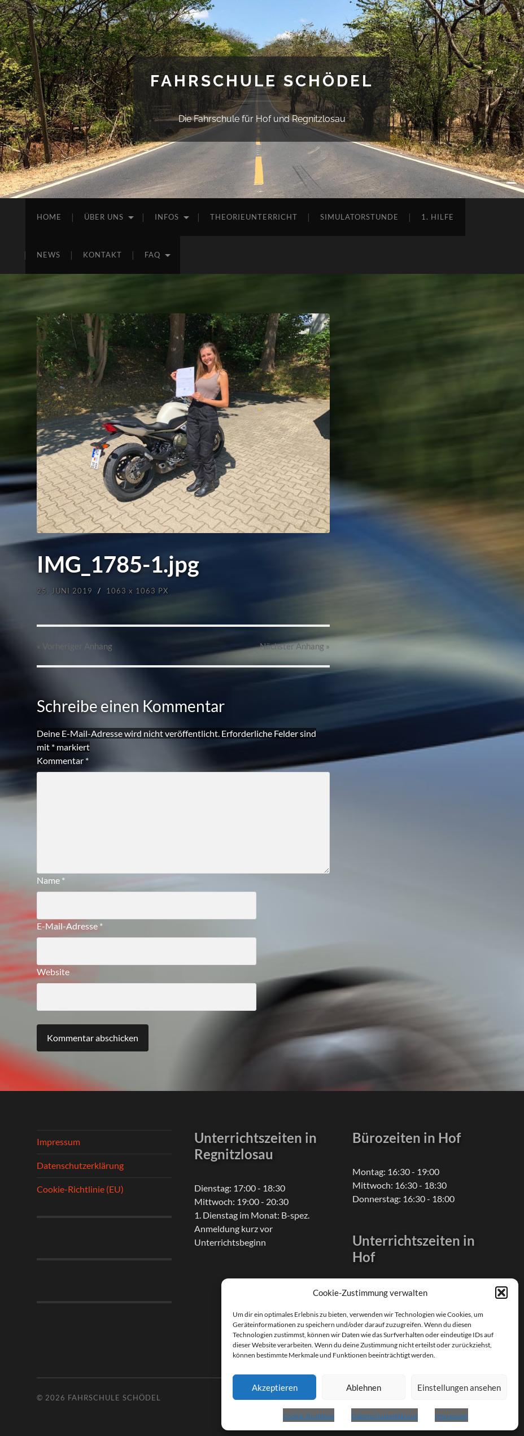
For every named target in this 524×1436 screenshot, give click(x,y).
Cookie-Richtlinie (308, 1416)
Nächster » (295, 646)
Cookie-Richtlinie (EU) (80, 1189)
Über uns (104, 216)
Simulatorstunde (359, 216)
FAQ (152, 254)
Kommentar (63, 760)
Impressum (451, 1416)
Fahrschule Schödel (261, 81)
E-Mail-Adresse (70, 925)
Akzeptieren (275, 1387)
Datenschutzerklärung (384, 1416)
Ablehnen (363, 1387)
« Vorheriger (74, 646)
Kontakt (102, 254)
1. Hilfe (437, 216)
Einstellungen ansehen (459, 1387)
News (48, 254)
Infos (167, 216)
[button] (501, 1292)
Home (49, 216)
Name (51, 880)
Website (53, 971)
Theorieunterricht (254, 216)
